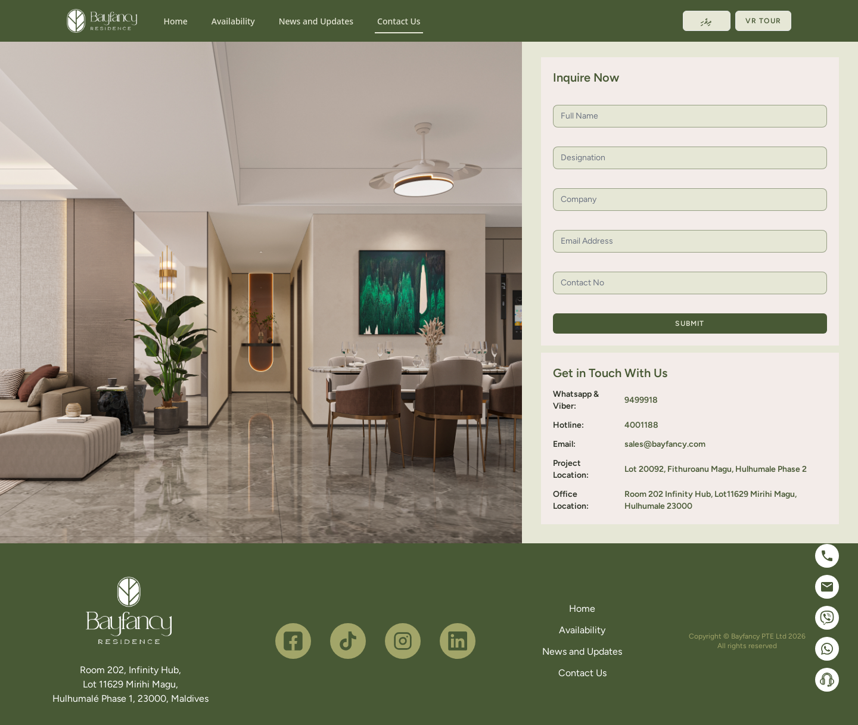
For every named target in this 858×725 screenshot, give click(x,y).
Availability (233, 21)
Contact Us (399, 21)
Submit (689, 323)
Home (175, 21)
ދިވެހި (707, 21)
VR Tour (763, 21)
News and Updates (316, 21)
